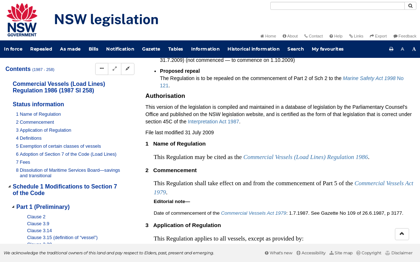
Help (336, 36)
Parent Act (232, 64)
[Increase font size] (414, 49)
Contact (313, 36)
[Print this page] (391, 49)
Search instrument (175, 76)
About (290, 36)
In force (13, 49)
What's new (278, 252)
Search (295, 49)
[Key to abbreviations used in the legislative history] (325, 88)
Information (205, 49)
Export (378, 36)
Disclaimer (398, 252)
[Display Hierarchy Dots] (101, 69)
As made (70, 49)
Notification (120, 49)
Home (268, 36)
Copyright (368, 252)
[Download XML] (365, 88)
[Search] (337, 6)
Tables (175, 49)
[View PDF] (338, 88)
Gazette (151, 49)
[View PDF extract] (352, 88)
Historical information (253, 49)
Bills (93, 49)
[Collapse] (127, 69)
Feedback (404, 36)
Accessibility (311, 252)
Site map (341, 252)
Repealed (41, 49)
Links (356, 36)
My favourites (328, 49)
